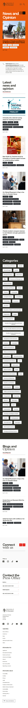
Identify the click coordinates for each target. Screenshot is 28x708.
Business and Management (16, 279)
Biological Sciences (8, 274)
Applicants (5, 650)
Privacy (4, 678)
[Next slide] (23, 13)
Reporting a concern (7, 666)
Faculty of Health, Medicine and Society (10, 124)
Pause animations (8, 701)
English (15, 314)
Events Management (8, 318)
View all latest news (7, 91)
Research (6, 400)
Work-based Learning (9, 427)
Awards (4, 45)
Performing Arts (7, 387)
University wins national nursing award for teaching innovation (12, 118)
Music (20, 374)
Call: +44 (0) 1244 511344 (11, 586)
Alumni (4, 237)
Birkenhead (10, 122)
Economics (15, 301)
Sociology (6, 404)
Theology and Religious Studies (9, 165)
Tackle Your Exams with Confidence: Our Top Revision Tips (13, 519)
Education (10, 162)
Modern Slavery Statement (8, 687)
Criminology (7, 301)
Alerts (4, 642)
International (15, 45)
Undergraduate (17, 203)
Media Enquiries (11, 590)
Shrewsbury (14, 400)
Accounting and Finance (9, 266)
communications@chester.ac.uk (12, 65)
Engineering (7, 314)
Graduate (21, 239)
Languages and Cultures (9, 360)
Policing (17, 387)
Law (20, 360)
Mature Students (17, 201)
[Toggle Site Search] (23, 4)
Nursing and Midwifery (18, 127)
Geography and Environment (10, 338)
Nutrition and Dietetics (9, 382)
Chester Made (10, 237)
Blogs (11, 196)
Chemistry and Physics (9, 288)
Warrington (5, 129)
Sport (13, 404)
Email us (11, 582)
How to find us (6, 631)
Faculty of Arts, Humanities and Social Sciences (13, 323)
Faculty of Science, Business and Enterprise (13, 333)
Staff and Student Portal (7, 640)
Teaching (16, 409)
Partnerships (5, 691)
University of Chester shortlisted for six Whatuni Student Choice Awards (14, 41)
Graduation (5, 242)
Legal (4, 680)
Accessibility (5, 673)
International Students (7, 652)
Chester (9, 45)
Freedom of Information (7, 684)
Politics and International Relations (12, 391)
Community (14, 292)
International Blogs (18, 356)
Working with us (6, 693)
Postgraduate (5, 47)
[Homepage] (8, 4)
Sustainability (7, 409)
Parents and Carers (6, 655)
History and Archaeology (9, 352)
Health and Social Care (7, 127)
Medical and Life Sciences (8, 244)
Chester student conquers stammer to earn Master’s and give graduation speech (14, 233)
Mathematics (15, 365)
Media (16, 369)
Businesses (5, 661)
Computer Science (8, 296)
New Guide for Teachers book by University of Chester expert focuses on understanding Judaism (14, 158)
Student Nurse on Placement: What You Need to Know (13, 501)
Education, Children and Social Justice (12, 310)
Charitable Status (6, 682)
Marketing (6, 365)
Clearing (6, 292)
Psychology (16, 396)
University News (13, 47)
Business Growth (7, 283)
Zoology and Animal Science (10, 431)
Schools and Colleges (7, 657)
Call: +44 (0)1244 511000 (11, 593)
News (4, 636)
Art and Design (7, 270)
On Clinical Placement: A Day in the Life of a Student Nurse (13, 193)
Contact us (5, 634)
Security (4, 695)
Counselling (19, 296)
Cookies (4, 675)
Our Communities (6, 663)
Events (4, 638)
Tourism (6, 418)
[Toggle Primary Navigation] (20, 4)
